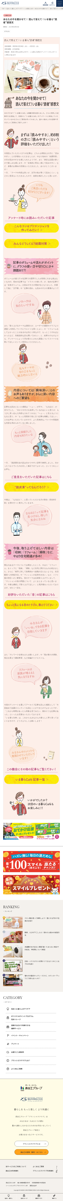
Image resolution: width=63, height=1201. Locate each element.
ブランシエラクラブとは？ (20, 1060)
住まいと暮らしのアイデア (14, 8)
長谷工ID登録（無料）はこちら (33, 1152)
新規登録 (45, 5)
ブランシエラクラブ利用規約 (43, 1171)
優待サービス (38, 1198)
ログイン (52, 5)
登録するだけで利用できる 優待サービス (20, 1027)
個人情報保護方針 (22, 1183)
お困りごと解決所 (17, 1052)
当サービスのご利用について (16, 1166)
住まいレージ (24, 1198)
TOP (3, 8)
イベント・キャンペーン (20, 1035)
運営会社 (32, 1185)
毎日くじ (54, 1198)
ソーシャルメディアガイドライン (16, 1185)
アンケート (15, 1044)
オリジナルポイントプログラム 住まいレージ (22, 1017)
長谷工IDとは (10, 1183)
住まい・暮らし (9, 1198)
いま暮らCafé (29, 8)
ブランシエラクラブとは (34, 1144)
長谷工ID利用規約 (12, 1171)
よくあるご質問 (16, 1069)
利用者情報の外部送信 (39, 1183)
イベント (7, 31)
